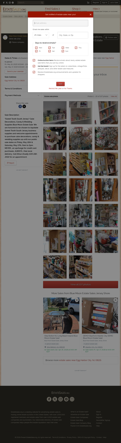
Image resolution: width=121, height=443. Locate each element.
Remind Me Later (55, 88)
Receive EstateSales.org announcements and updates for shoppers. (59, 73)
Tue (53, 48)
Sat (53, 51)
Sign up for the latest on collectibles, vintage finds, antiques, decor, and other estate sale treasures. (62, 67)
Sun (66, 51)
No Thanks (68, 88)
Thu (80, 48)
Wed (67, 48)
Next (60, 84)
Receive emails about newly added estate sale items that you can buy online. (61, 61)
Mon (40, 48)
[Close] (91, 14)
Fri (40, 51)
